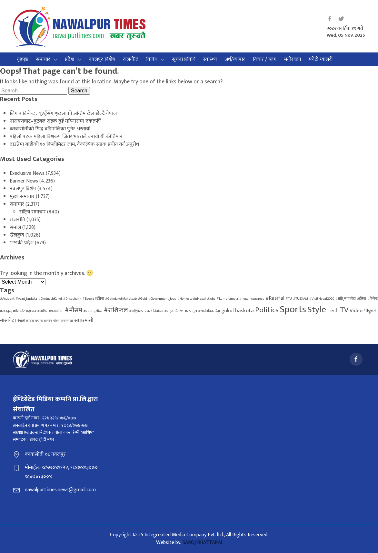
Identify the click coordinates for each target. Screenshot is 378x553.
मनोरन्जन (292, 59)
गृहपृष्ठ (22, 59)
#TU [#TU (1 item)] (289, 299)
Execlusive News (27, 173)
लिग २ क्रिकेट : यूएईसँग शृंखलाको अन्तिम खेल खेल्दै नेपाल (63, 113)
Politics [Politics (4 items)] (267, 310)
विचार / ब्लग (264, 59)
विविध (151, 59)
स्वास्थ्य (210, 59)
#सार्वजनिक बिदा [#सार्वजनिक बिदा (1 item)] (209, 311)
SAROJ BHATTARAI (202, 542)
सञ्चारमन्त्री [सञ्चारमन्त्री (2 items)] (83, 320)
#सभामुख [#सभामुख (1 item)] (191, 311)
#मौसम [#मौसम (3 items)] (73, 310)
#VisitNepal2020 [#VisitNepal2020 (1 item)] (321, 299)
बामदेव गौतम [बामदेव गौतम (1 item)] (52, 321)
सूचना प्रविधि (183, 59)
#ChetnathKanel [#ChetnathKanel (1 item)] (50, 299)
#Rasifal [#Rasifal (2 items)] (274, 298)
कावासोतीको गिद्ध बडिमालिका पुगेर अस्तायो (50, 129)
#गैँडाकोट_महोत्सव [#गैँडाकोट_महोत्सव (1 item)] (24, 311)
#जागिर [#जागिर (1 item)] (42, 311)
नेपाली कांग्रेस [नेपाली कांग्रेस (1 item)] (25, 321)
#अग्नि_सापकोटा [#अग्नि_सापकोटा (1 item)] (345, 299)
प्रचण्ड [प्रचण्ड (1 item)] (39, 321)
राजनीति (130, 59)
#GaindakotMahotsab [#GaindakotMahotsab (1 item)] (121, 299)
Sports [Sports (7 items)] (293, 309)
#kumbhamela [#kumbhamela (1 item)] (227, 299)
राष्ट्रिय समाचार (32, 212)
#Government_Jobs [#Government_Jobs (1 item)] (162, 299)
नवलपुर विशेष (102, 59)
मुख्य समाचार (22, 196)
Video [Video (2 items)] (356, 310)
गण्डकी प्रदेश (22, 243)
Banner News (24, 181)
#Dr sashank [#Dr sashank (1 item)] (72, 299)
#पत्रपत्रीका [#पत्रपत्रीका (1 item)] (56, 311)
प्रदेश (69, 59)
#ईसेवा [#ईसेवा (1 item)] (361, 299)
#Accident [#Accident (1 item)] (7, 299)
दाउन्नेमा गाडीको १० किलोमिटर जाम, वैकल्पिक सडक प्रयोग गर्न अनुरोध (74, 144)
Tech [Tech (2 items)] (333, 310)
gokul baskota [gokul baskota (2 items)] (237, 310)
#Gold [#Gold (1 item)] (142, 299)
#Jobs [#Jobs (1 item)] (211, 299)
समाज (15, 227)
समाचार (43, 59)
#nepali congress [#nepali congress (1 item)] (251, 299)
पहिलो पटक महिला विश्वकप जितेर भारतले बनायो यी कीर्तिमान (66, 136)
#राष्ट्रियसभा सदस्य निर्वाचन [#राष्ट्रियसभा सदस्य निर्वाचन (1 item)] (146, 311)
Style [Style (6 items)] (316, 309)
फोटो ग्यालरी (321, 59)
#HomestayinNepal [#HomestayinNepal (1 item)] (191, 299)
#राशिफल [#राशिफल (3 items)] (116, 310)
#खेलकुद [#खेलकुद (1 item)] (6, 311)
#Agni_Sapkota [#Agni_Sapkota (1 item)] (26, 299)
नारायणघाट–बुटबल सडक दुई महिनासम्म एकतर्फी (55, 121)
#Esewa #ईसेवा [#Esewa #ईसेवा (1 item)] (93, 299)
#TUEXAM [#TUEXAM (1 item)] (300, 299)
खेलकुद (17, 235)
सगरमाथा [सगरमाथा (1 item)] (67, 321)
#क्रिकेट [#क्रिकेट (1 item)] (372, 299)
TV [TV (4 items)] (344, 310)
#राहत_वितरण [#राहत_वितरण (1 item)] (174, 311)
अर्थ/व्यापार (234, 59)
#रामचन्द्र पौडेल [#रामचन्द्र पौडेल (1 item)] (93, 311)
